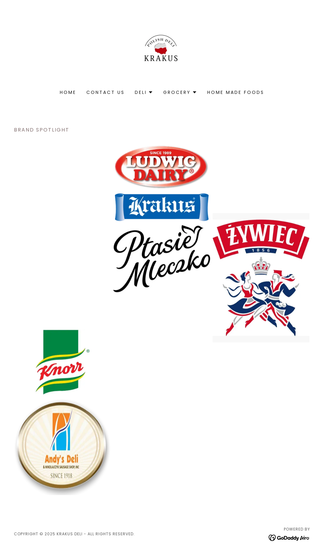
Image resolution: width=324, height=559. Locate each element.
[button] (144, 92)
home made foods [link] (235, 92)
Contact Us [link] (105, 92)
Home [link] (68, 92)
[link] (162, 48)
